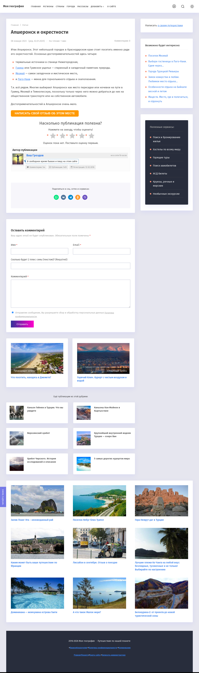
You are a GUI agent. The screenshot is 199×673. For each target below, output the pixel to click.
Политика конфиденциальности (103, 648)
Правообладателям (75, 648)
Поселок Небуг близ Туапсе (89, 520)
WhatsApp (56, 197)
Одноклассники (77, 197)
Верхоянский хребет (40, 433)
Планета (83, 655)
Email (77, 244)
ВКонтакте (63, 197)
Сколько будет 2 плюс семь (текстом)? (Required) (39, 259)
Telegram (70, 197)
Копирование (128, 648)
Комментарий (19, 276)
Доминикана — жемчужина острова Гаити (35, 612)
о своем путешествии (171, 25)
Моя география (13, 6)
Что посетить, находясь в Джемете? (31, 377)
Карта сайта (94, 655)
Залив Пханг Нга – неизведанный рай (33, 520)
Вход (179, 5)
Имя (14, 244)
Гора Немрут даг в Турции (150, 520)
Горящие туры (161, 157)
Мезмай (20, 73)
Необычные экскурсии (166, 193)
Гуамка (20, 67)
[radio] (51, 136)
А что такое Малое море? (87, 612)
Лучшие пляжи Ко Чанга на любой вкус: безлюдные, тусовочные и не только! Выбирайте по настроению (158, 566)
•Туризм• (74, 655)
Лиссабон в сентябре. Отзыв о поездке (96, 563)
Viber (84, 197)
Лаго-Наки (24, 79)
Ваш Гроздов (35, 155)
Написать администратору (115, 655)
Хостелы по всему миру (166, 149)
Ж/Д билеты (160, 173)
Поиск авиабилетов (164, 165)
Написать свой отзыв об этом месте (45, 113)
